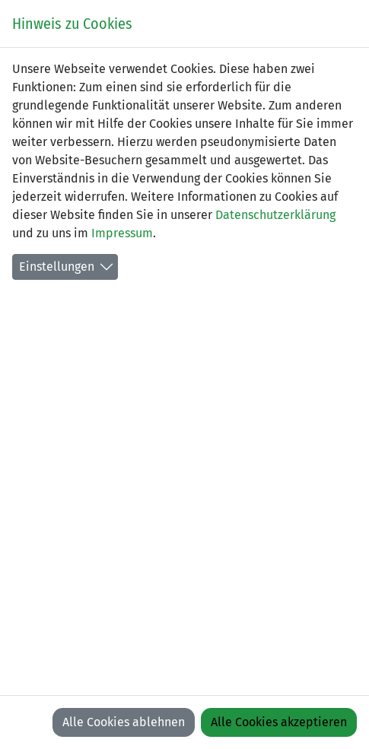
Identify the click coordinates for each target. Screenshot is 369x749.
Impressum (122, 233)
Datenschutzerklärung (275, 215)
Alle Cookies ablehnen (123, 722)
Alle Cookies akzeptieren (279, 722)
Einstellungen (56, 266)
